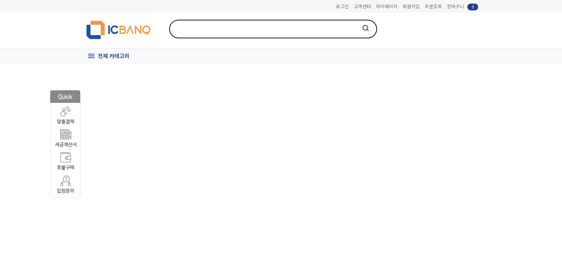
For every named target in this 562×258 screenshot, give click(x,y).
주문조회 (433, 6)
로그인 (342, 6)
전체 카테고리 (113, 55)
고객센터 (362, 6)
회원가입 (411, 6)
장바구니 (462, 6)
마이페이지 (386, 6)
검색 (365, 28)
